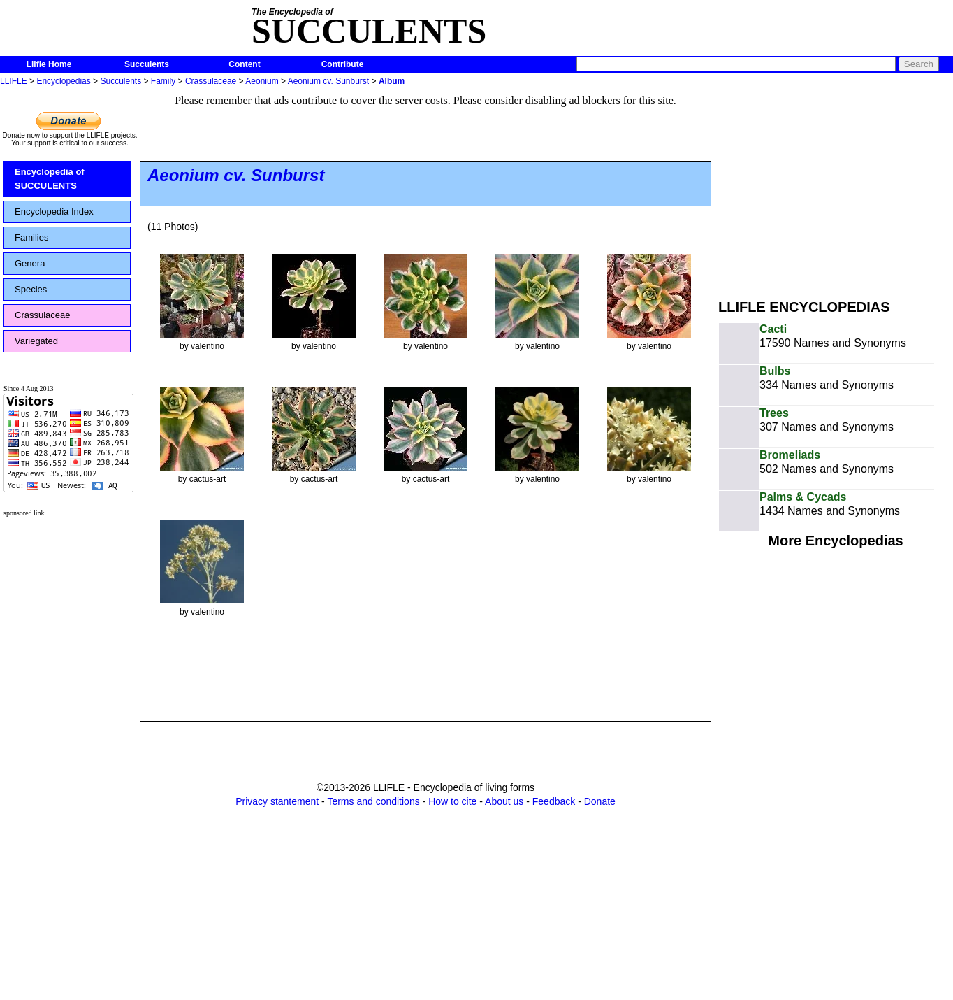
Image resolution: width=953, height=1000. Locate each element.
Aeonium (261, 81)
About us (504, 801)
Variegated (36, 341)
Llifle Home (49, 64)
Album (392, 81)
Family (163, 81)
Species (31, 289)
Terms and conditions (373, 801)
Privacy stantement (277, 801)
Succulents (146, 64)
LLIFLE (13, 81)
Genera (30, 263)
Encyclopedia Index (54, 211)
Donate (600, 801)
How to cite (452, 801)
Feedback (553, 801)
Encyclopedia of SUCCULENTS (50, 178)
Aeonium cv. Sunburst (329, 81)
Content (244, 64)
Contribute (342, 64)
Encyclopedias (63, 81)
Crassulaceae (210, 81)
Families (31, 237)
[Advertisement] (835, 187)
